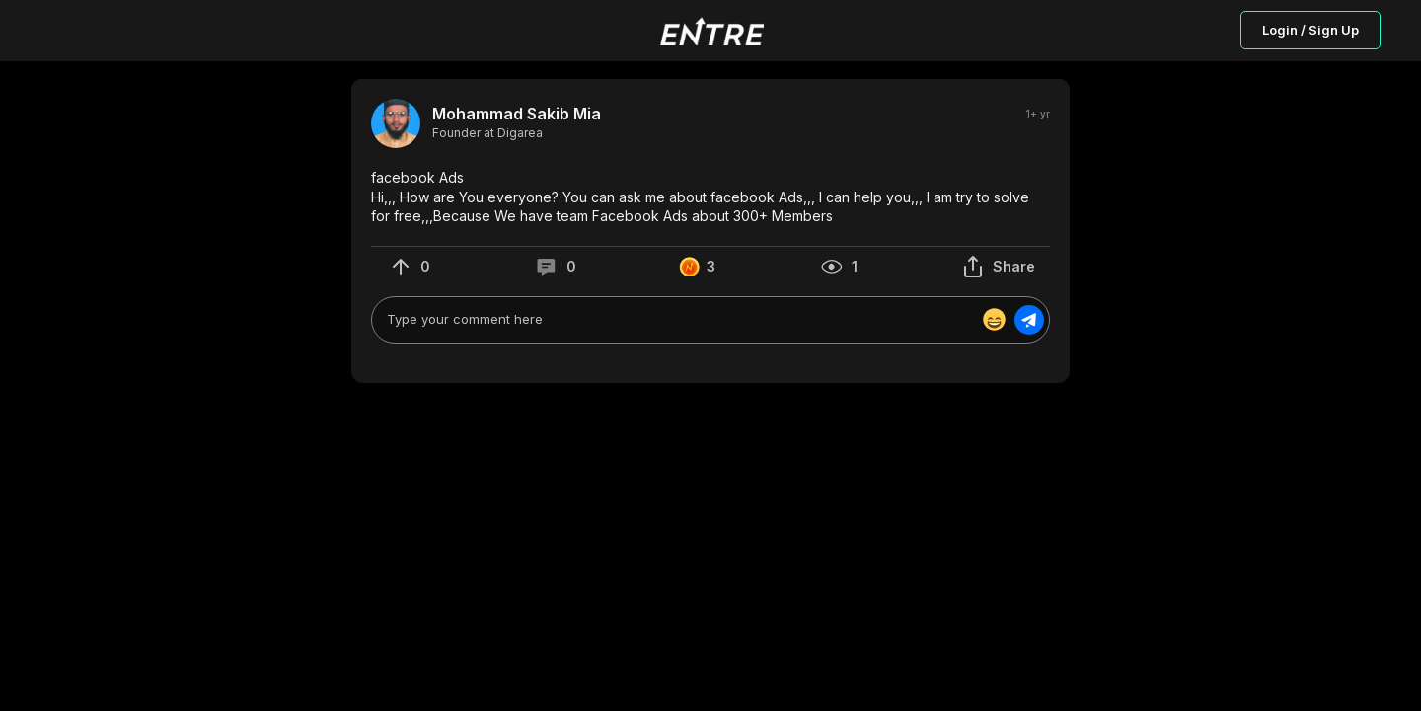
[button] (710, 197)
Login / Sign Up (1310, 30)
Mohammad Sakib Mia (516, 114)
